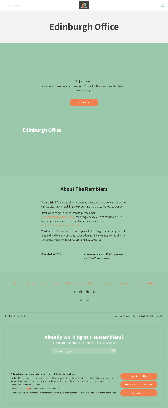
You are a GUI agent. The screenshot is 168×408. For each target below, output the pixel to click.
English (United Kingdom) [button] (150, 316)
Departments (88, 283)
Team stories (107, 283)
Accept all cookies (139, 376)
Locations (71, 283)
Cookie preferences (138, 392)
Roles (44, 283)
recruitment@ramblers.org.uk (58, 217)
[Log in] (113, 351)
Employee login (12, 316)
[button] (162, 5)
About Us (31, 283)
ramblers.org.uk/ (84, 300)
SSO (23, 316)
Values (57, 283)
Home (17, 283)
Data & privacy (126, 283)
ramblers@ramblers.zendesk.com (60, 225)
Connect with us (92, 86)
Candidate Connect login (124, 316)
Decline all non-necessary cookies (139, 384)
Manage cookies (147, 283)
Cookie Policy (23, 388)
